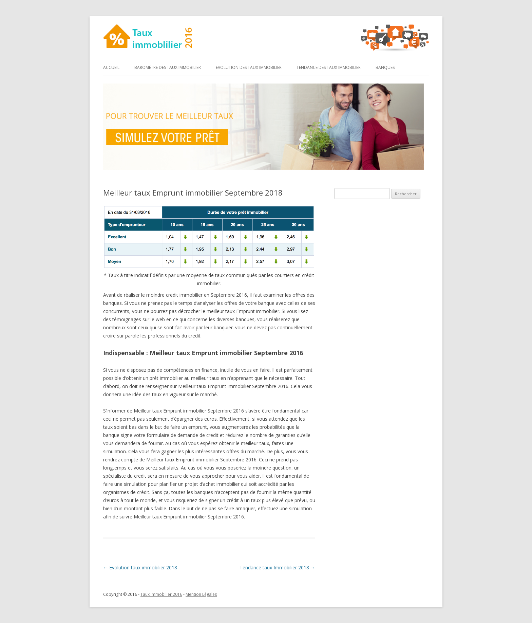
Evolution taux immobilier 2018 (140, 567)
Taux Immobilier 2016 (161, 594)
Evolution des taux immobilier (249, 67)
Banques (385, 67)
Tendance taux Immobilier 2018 (277, 567)
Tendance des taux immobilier (329, 67)
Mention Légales (201, 594)
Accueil (111, 67)
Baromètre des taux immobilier (167, 67)
